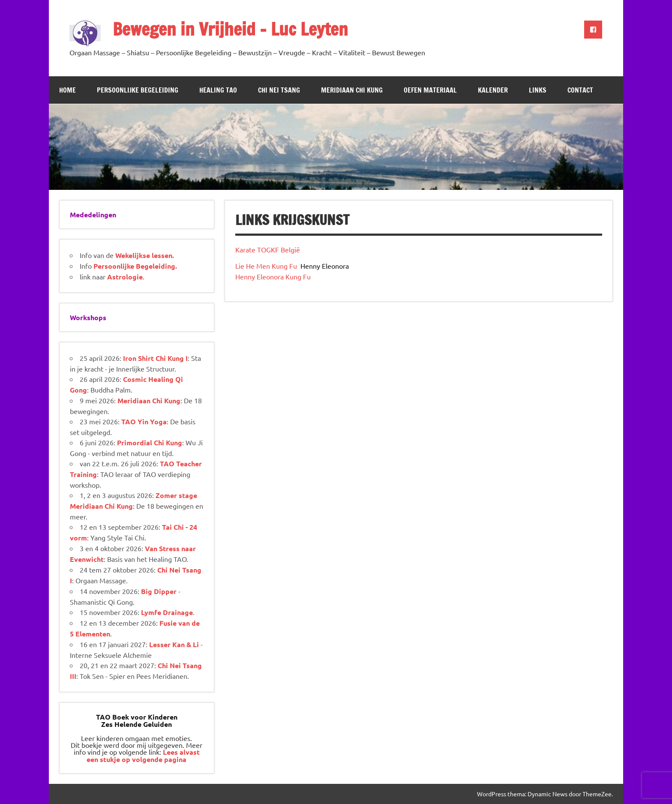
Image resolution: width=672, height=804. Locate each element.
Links (537, 90)
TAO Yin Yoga (144, 421)
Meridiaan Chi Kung (352, 90)
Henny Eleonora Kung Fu (273, 276)
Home (67, 90)
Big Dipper (159, 591)
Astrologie (125, 276)
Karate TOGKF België (267, 249)
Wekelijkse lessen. (144, 255)
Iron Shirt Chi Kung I (155, 358)
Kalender (493, 90)
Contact (580, 90)
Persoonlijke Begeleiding (137, 90)
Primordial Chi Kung (149, 442)
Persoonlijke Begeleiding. (135, 265)
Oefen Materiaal (430, 90)
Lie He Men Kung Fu (267, 265)
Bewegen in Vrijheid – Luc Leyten (230, 29)
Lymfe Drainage (167, 612)
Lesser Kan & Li (174, 644)
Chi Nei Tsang (279, 90)
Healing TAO (218, 90)
